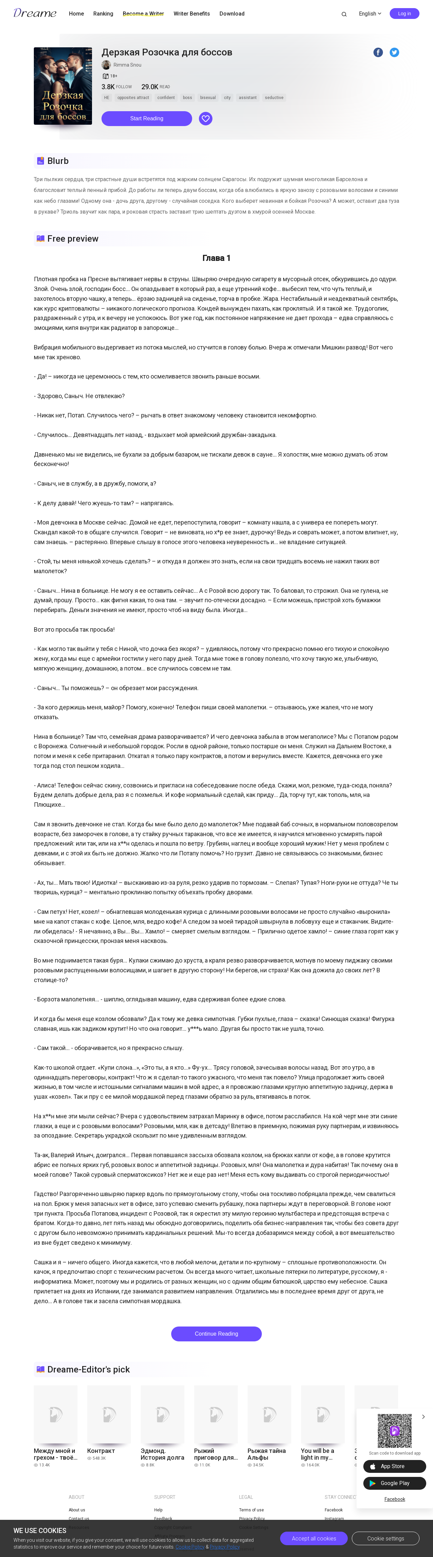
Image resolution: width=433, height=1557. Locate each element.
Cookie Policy (190, 1547)
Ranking (103, 13)
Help (158, 1510)
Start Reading (146, 118)
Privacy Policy (225, 1547)
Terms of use (251, 1510)
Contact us (79, 1518)
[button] (146, 118)
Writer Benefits (192, 13)
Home (76, 13)
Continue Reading (216, 1334)
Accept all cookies (314, 1538)
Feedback (163, 1518)
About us (77, 1510)
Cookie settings (385, 1538)
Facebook (395, 1499)
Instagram (334, 1518)
